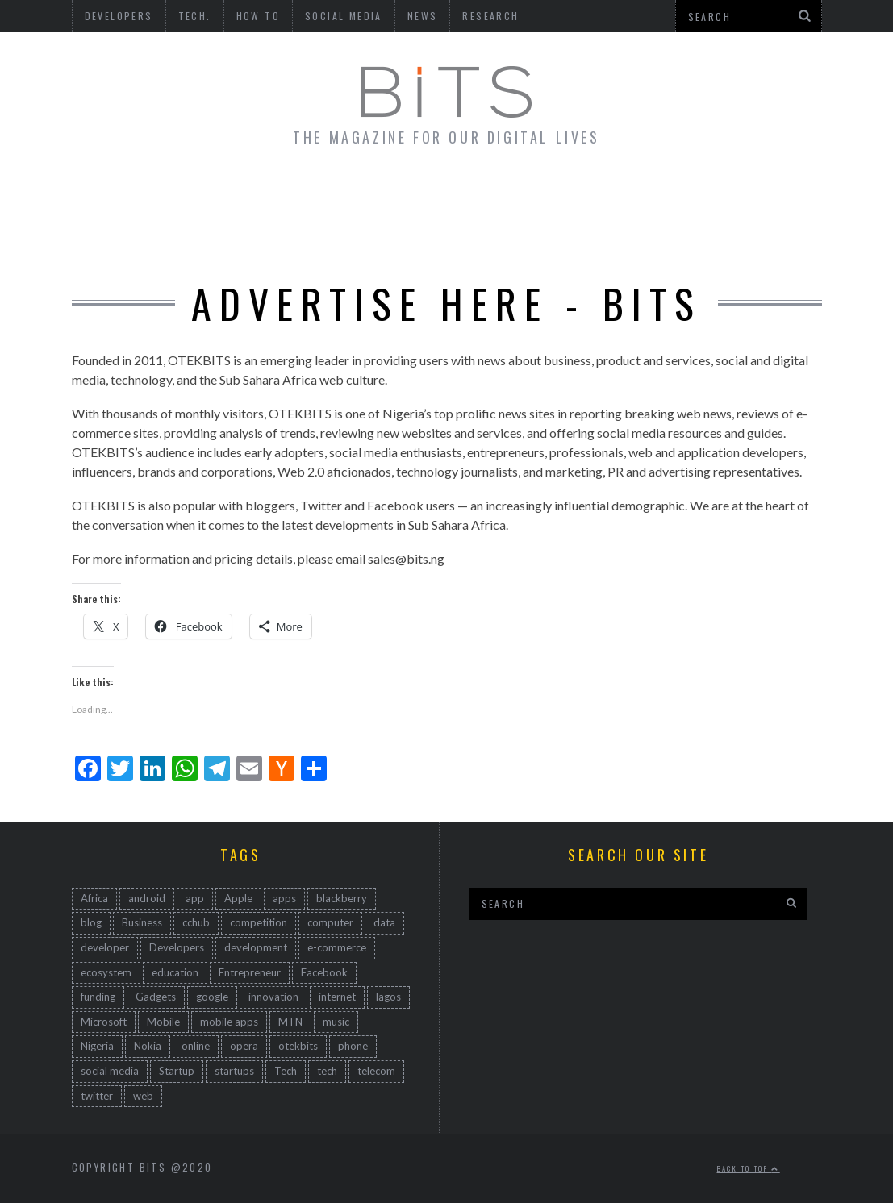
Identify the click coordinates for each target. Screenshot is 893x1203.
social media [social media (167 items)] (110, 1070)
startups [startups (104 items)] (234, 1070)
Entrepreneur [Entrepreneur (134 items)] (250, 972)
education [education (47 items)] (175, 972)
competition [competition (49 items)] (258, 922)
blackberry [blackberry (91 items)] (341, 898)
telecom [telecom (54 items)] (376, 1070)
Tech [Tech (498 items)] (285, 1070)
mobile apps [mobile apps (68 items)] (229, 1021)
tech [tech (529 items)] (327, 1070)
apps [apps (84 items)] (284, 898)
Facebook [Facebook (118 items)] (324, 972)
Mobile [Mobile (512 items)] (163, 1021)
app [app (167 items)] (195, 898)
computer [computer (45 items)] (330, 922)
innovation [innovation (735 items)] (273, 996)
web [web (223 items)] (143, 1095)
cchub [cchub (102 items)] (196, 922)
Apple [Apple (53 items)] (238, 898)
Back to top (748, 1168)
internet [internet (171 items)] (337, 996)
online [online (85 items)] (196, 1045)
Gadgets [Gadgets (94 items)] (156, 996)
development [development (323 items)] (255, 947)
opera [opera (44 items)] (244, 1045)
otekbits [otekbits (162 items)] (298, 1045)
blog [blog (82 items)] (91, 922)
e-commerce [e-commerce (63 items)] (336, 947)
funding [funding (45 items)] (98, 996)
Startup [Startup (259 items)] (176, 1070)
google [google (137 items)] (212, 996)
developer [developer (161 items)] (105, 947)
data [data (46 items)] (384, 922)
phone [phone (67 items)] (353, 1045)
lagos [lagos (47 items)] (388, 996)
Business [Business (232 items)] (142, 922)
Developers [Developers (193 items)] (176, 947)
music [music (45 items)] (336, 1021)
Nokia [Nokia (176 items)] (147, 1045)
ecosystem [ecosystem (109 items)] (106, 972)
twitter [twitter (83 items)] (97, 1095)
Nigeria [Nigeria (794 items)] (97, 1045)
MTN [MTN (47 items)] (290, 1021)
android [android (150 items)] (146, 898)
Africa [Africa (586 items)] (94, 898)
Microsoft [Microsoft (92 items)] (104, 1021)
